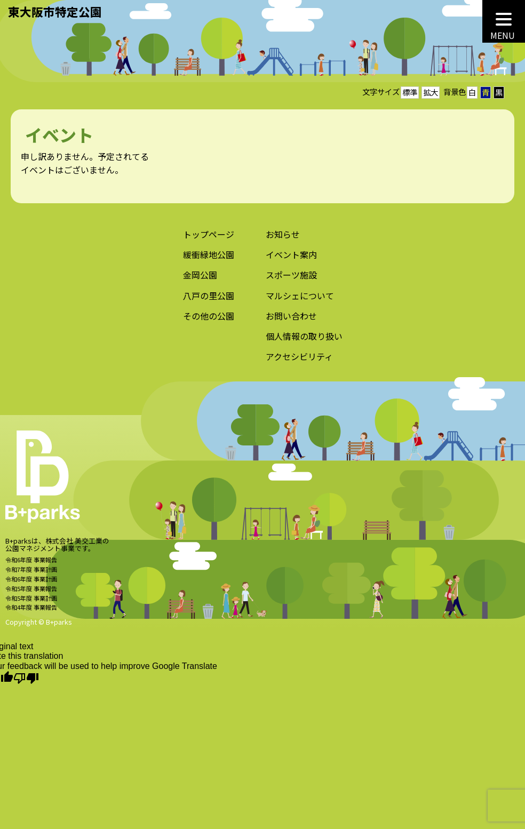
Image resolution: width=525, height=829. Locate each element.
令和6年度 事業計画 (31, 582)
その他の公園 (208, 319)
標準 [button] (409, 92)
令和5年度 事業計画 (31, 601)
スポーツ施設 (291, 279)
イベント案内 (291, 258)
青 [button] (485, 92)
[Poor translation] (26, 678)
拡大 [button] (430, 92)
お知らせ (283, 238)
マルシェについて (300, 299)
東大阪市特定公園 (55, 11)
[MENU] (503, 21)
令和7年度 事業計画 (31, 573)
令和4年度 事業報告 (31, 611)
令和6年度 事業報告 (31, 563)
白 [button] (472, 92)
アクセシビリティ (299, 360)
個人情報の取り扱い (304, 339)
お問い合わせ (291, 319)
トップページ (208, 238)
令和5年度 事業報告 (31, 592)
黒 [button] (499, 92)
